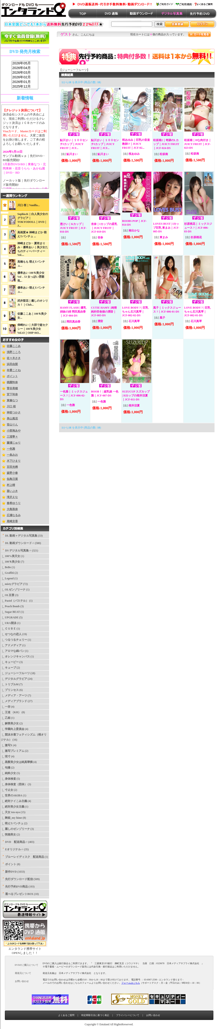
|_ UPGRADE (10, 617)
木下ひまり (14, 460)
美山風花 (12, 418)
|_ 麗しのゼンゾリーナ (15, 829)
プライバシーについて (127, 1015)
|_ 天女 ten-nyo (10, 812)
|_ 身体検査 (8, 778)
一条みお (12, 454)
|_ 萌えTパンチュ (12, 823)
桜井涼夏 (134, 405)
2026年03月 (25, 72)
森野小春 (12, 473)
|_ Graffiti (7, 572)
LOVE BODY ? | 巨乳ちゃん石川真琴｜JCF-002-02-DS (135, 311)
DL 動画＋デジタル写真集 (21, 535)
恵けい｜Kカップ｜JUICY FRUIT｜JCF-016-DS (73, 227)
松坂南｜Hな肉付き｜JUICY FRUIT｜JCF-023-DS (197, 144)
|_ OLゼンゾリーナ (13, 589)
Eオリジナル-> (14, 849)
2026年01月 (25, 82)
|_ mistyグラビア (11, 584)
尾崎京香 (12, 521)
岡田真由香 (73, 321)
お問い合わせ (153, 1015)
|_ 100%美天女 (10, 556)
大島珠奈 (12, 509)
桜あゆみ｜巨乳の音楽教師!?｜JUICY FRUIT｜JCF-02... (136, 143)
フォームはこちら (130, 983)
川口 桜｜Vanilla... (28, 205)
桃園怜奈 (12, 382)
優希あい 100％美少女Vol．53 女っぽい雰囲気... (30, 276)
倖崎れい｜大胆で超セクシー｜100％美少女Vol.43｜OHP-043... (32, 328)
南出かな (134, 230)
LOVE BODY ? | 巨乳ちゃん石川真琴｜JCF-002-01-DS (197, 311)
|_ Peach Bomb (10, 606)
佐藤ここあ (14, 346)
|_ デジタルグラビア (14, 678)
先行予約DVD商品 (16, 886)
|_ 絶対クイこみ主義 (14, 801)
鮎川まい (72, 154)
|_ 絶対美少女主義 (12, 806)
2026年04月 (25, 68)
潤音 (100, 321)
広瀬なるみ (14, 515)
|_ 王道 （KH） (11, 712)
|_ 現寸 (5, 756)
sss (25, 75)
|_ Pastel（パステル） (14, 600)
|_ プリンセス (10, 690)
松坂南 (164, 154)
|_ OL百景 (7, 595)
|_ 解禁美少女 (10, 723)
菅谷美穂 (12, 388)
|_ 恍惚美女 (8, 834)
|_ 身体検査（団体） (14, 784)
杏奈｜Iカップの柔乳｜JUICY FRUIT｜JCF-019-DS (104, 227)
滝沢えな (12, 497)
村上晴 (11, 485)
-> (18, 550)
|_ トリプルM (10, 684)
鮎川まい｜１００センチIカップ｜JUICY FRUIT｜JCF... (74, 144)
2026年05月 (25, 63)
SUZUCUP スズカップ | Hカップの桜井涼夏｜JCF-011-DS (136, 395)
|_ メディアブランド (14, 701)
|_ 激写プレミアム (12, 750)
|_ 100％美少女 (10, 561)
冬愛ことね (14, 370)
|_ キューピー (10, 662)
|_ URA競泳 (8, 623)
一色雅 (11, 448)
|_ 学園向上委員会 (12, 729)
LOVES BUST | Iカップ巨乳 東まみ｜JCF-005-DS (166, 227)
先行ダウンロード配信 (19, 879)
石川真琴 (134, 321)
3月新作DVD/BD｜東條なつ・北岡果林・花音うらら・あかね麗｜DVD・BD (24, 168)
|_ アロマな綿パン (12, 651)
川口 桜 (11, 406)
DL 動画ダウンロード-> (19, 543)
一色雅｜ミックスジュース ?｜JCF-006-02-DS (74, 395)
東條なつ (12, 400)
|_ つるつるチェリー (14, 639)
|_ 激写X (6, 745)
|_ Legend (7, 578)
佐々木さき (14, 358)
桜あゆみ (134, 153)
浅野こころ (14, 352)
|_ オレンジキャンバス (15, 656)
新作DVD (11, 871)
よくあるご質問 (66, 1015)
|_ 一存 (5, 706)
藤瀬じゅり (14, 442)
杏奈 (100, 237)
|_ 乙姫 (5, 717)
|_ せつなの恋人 (11, 634)
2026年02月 (25, 77)
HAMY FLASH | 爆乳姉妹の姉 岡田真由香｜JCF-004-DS (73, 311)
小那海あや (14, 430)
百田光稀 (12, 466)
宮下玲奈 (12, 394)
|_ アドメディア (11, 645)
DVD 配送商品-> (16, 842)
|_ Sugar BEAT (10, 611)
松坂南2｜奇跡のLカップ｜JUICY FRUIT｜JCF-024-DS (166, 144)
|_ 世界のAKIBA (11, 795)
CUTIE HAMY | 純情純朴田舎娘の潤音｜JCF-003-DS (104, 311)
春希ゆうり (14, 503)
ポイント (12, 376)
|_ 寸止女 (7, 790)
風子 (162, 317)
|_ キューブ (8, 667)
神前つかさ (14, 412)
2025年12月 (25, 86)
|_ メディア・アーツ (14, 695)
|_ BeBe (6, 567)
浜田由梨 (12, 364)
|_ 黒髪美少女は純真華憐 (17, 762)
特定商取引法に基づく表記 (95, 1015)
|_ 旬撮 (5, 767)
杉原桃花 (196, 237)
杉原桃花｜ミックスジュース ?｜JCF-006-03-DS (198, 227)
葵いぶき (12, 491)
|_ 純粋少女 (8, 773)
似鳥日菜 (12, 479)
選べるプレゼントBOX (19, 894)
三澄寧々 (12, 436)
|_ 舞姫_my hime (11, 817)
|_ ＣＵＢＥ (8, 628)
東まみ (164, 237)
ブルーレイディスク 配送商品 (24, 856)
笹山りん (12, 424)
